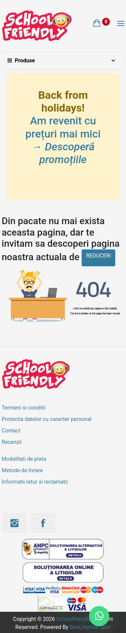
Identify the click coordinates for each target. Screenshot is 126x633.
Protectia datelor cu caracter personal (46, 419)
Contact (11, 430)
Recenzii (12, 442)
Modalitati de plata (24, 459)
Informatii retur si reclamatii (35, 482)
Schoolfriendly (73, 619)
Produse (21, 60)
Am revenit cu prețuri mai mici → (62, 140)
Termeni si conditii (23, 407)
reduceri (98, 255)
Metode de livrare (22, 470)
